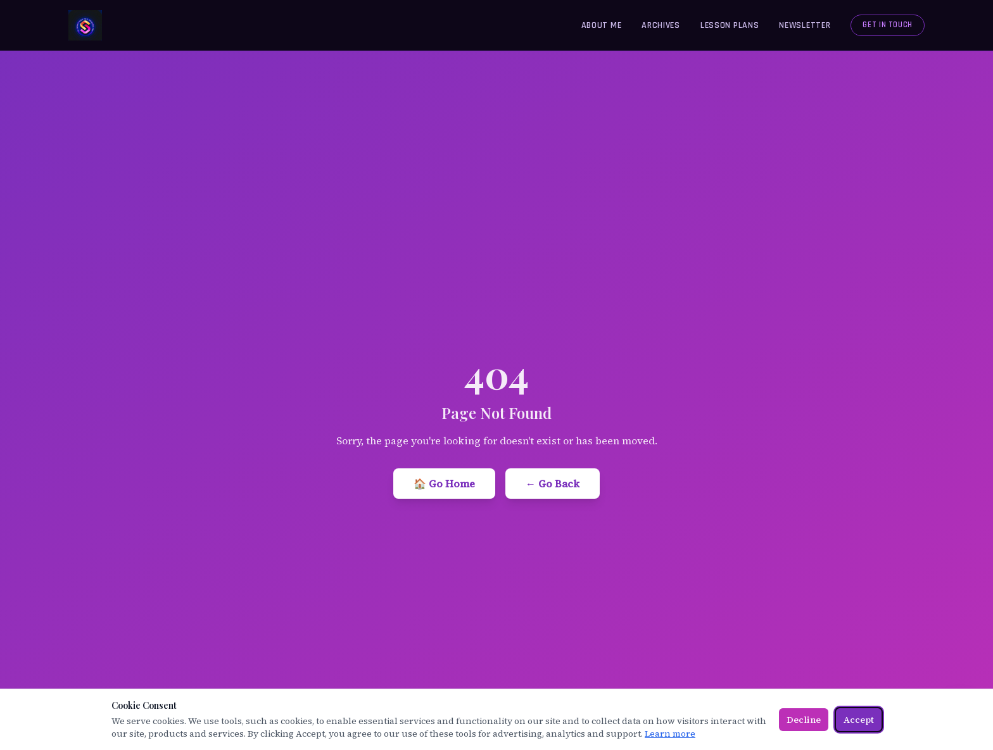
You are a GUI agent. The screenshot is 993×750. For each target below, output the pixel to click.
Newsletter (804, 25)
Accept (859, 719)
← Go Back (552, 484)
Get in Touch (888, 25)
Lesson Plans (729, 25)
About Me (601, 25)
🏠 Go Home (444, 484)
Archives (661, 25)
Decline (804, 719)
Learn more (670, 733)
